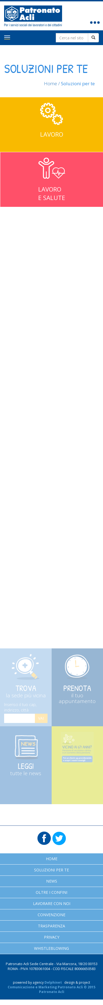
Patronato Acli (33, 15)
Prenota (77, 695)
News (51, 881)
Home (50, 83)
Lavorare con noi (51, 903)
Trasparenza (51, 925)
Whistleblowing (51, 948)
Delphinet (53, 982)
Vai (41, 720)
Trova (26, 692)
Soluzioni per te (51, 869)
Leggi (26, 770)
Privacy (51, 937)
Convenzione (51, 914)
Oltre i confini (51, 892)
